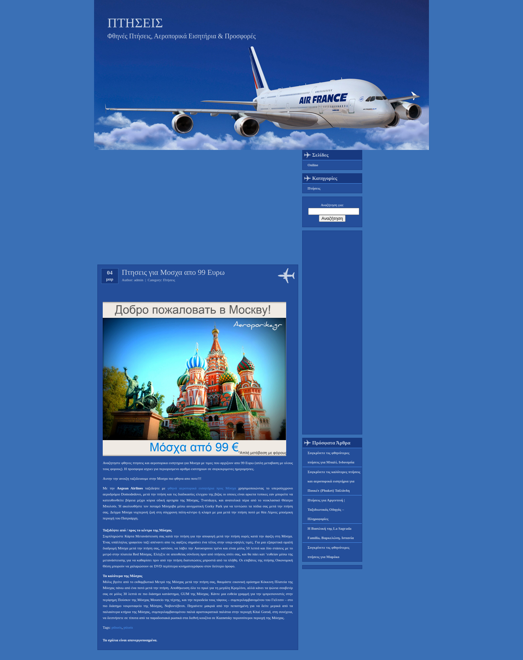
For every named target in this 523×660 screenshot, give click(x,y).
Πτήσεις (169, 280)
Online (313, 165)
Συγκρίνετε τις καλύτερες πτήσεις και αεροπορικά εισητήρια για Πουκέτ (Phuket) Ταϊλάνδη (334, 481)
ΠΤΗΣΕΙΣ (135, 22)
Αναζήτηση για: (332, 205)
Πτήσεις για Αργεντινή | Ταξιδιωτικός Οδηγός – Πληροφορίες (326, 509)
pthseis (116, 627)
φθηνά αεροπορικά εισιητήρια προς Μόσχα (201, 488)
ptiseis (128, 627)
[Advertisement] (332, 332)
